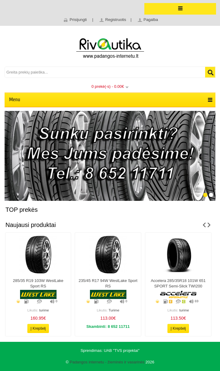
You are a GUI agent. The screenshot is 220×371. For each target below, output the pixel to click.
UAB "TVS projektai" (121, 350)
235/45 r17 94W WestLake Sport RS (108, 283)
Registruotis (115, 19)
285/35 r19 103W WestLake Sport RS (38, 283)
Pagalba (150, 19)
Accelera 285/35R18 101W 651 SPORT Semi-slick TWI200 (178, 283)
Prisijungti (78, 19)
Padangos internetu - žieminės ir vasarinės (107, 362)
